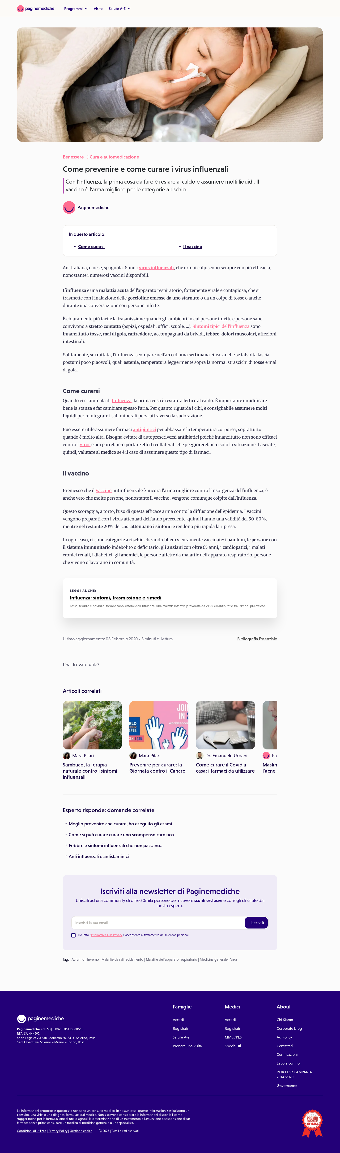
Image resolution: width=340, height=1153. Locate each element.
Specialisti (233, 1046)
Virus (85, 444)
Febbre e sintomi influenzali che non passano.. (115, 845)
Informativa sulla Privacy (106, 935)
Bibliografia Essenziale (257, 639)
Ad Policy (284, 1037)
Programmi (76, 8)
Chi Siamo (285, 1020)
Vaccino (104, 490)
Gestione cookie (81, 1130)
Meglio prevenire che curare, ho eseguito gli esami (120, 823)
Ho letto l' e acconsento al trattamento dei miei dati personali (133, 935)
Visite (98, 8)
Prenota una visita (187, 1046)
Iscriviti (257, 922)
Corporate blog (289, 1028)
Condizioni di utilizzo (31, 1131)
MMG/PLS (233, 1037)
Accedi (178, 1020)
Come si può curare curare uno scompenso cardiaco (121, 834)
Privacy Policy (58, 1131)
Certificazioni (287, 1054)
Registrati (180, 1028)
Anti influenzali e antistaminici (99, 856)
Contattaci (285, 1046)
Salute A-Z (120, 8)
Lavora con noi (289, 1063)
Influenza (122, 400)
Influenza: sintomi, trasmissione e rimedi (116, 598)
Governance (287, 1086)
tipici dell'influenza (221, 326)
